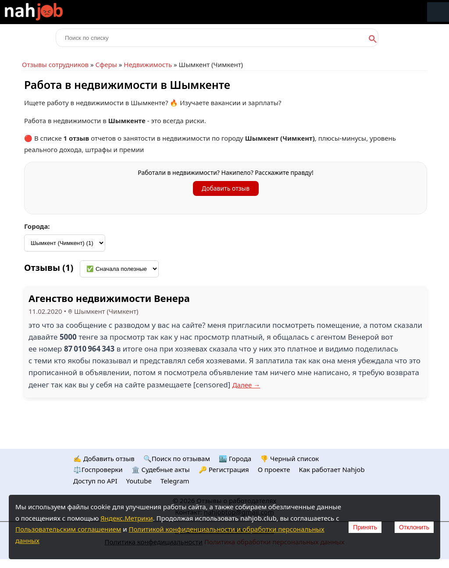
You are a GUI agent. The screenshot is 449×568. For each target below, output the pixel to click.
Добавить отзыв (225, 188)
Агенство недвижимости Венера (109, 298)
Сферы (106, 64)
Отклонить (414, 527)
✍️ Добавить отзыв (104, 458)
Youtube (139, 480)
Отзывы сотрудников (55, 64)
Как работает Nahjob (331, 469)
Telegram (174, 480)
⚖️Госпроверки (98, 469)
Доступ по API (95, 480)
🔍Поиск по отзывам (176, 458)
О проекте (274, 469)
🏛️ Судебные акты (161, 469)
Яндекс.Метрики (126, 518)
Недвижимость (148, 64)
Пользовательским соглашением (68, 529)
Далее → (246, 384)
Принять (365, 527)
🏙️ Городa (235, 458)
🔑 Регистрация (224, 469)
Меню (438, 12)
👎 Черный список (289, 458)
